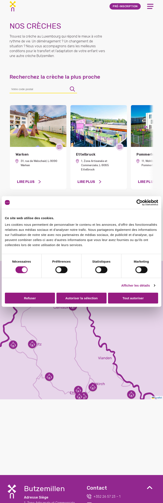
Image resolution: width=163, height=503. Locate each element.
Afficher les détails (135, 285)
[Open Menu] (150, 6)
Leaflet (157, 397)
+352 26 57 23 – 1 (103, 496)
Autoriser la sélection (81, 298)
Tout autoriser (133, 298)
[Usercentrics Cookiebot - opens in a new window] (139, 202)
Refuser (30, 298)
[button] (78, 390)
